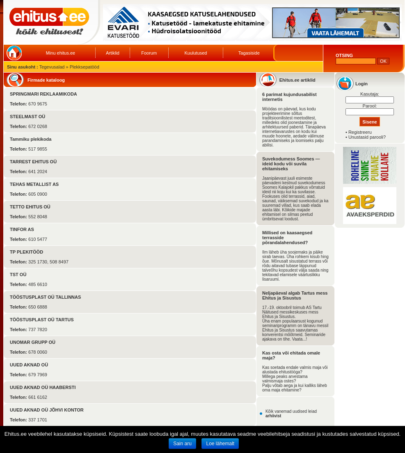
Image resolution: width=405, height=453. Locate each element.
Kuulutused (195, 52)
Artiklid (112, 52)
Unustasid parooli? (367, 137)
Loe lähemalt (220, 443)
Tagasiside (249, 52)
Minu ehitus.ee (61, 52)
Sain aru (182, 443)
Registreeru (360, 132)
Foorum (149, 52)
